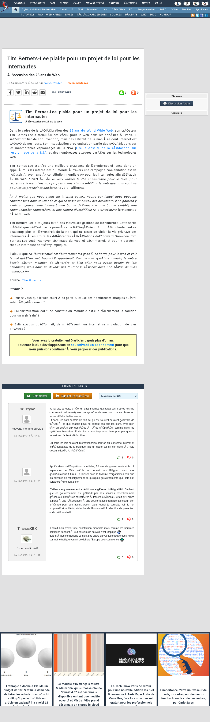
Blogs (64, 3)
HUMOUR (165, 14)
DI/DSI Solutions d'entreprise (39, 9)
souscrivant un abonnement (92, 345)
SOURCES (116, 14)
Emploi (113, 3)
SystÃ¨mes (201, 9)
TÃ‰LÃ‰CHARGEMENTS (92, 14)
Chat (77, 3)
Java (104, 9)
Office (174, 9)
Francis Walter (52, 83)
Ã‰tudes (130, 3)
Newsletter (94, 3)
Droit (146, 3)
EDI (131, 9)
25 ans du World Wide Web (91, 131)
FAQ (52, 3)
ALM (80, 9)
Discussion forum (176, 103)
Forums (19, 3)
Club (158, 3)
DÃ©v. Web (118, 9)
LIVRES (69, 14)
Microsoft (92, 9)
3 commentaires (78, 83)
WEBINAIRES (54, 14)
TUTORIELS (27, 14)
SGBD (163, 9)
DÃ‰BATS (131, 14)
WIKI (144, 14)
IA (72, 9)
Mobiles (186, 9)
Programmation (146, 9)
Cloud (63, 9)
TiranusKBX (27, 528)
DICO (153, 14)
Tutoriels (37, 3)
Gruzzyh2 (27, 409)
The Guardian (32, 281)
